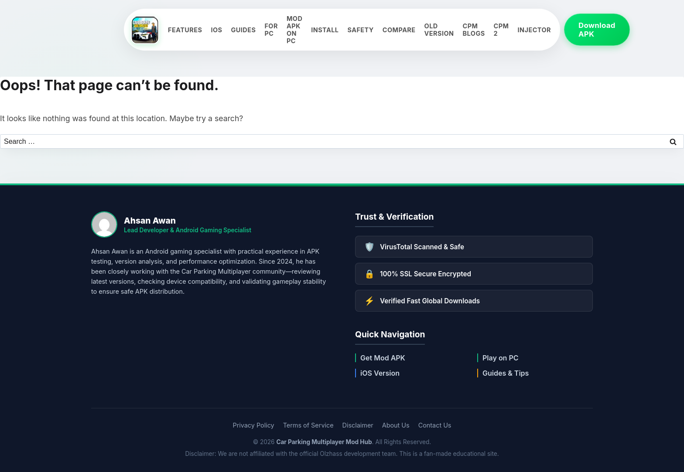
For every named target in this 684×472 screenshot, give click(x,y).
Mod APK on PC (294, 29)
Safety (360, 30)
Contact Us (434, 425)
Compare (399, 30)
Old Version (439, 29)
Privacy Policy (253, 425)
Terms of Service (308, 425)
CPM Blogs (474, 29)
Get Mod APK (382, 357)
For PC (271, 29)
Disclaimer (357, 425)
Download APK (597, 29)
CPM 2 (501, 29)
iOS (216, 30)
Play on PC (500, 357)
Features (185, 30)
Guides (243, 30)
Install (325, 30)
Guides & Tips (505, 373)
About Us (396, 425)
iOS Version (380, 373)
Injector (534, 30)
